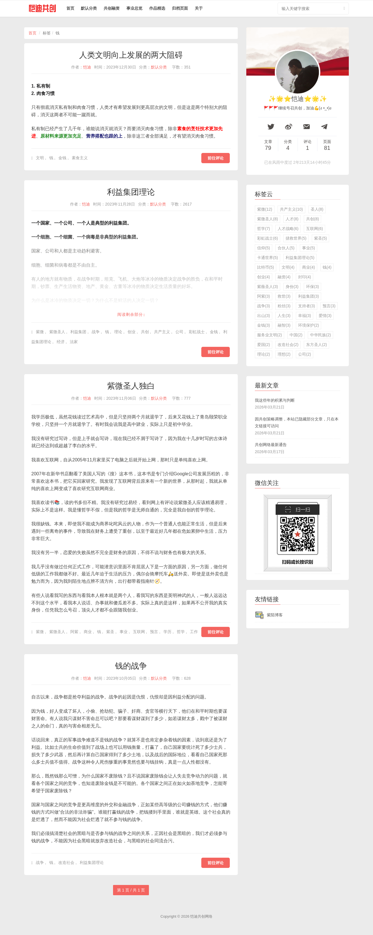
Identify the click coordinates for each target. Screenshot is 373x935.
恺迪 (87, 67)
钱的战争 (131, 666)
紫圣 (110, 631)
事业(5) (308, 248)
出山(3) (263, 315)
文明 (40, 158)
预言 (154, 631)
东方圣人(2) (316, 344)
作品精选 (157, 8)
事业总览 (134, 8)
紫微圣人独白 (131, 386)
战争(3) (263, 306)
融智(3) (284, 325)
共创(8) (312, 219)
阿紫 (74, 631)
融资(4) (284, 277)
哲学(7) (263, 228)
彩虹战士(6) (267, 238)
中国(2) (296, 335)
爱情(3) (325, 315)
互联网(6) (314, 228)
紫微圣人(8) (267, 219)
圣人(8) (317, 209)
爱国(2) (263, 344)
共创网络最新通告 (271, 444)
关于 (199, 8)
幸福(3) (304, 315)
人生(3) (284, 315)
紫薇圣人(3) (267, 286)
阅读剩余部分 (130, 314)
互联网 (139, 631)
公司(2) (304, 354)
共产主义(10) (291, 209)
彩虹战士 (197, 331)
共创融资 (112, 8)
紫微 (40, 331)
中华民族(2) (320, 335)
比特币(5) (265, 267)
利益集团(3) (308, 296)
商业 (88, 631)
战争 (96, 331)
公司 (179, 331)
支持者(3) (306, 306)
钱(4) (327, 267)
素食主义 (80, 158)
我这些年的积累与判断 (275, 400)
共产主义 (162, 331)
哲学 (181, 631)
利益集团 (78, 331)
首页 (70, 8)
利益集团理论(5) (300, 257)
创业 (132, 331)
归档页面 (180, 8)
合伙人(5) (286, 248)
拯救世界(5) (296, 238)
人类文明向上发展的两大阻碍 (131, 55)
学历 (167, 631)
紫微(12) (264, 209)
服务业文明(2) (269, 335)
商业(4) (308, 267)
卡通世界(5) (267, 257)
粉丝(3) (284, 306)
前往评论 (216, 158)
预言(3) (329, 306)
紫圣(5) (320, 238)
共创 (145, 331)
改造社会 (66, 862)
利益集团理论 (131, 192)
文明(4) (288, 267)
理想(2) (284, 354)
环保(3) (312, 286)
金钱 (62, 158)
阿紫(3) (263, 296)
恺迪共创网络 (201, 916)
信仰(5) (263, 248)
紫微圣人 (57, 331)
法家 (74, 341)
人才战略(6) (288, 228)
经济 (61, 341)
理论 (118, 331)
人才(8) (292, 219)
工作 (194, 631)
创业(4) (263, 277)
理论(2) (263, 354)
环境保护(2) (308, 325)
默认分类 (89, 8)
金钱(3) (263, 325)
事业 (124, 631)
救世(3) (284, 296)
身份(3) (292, 286)
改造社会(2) (288, 344)
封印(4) (304, 277)
